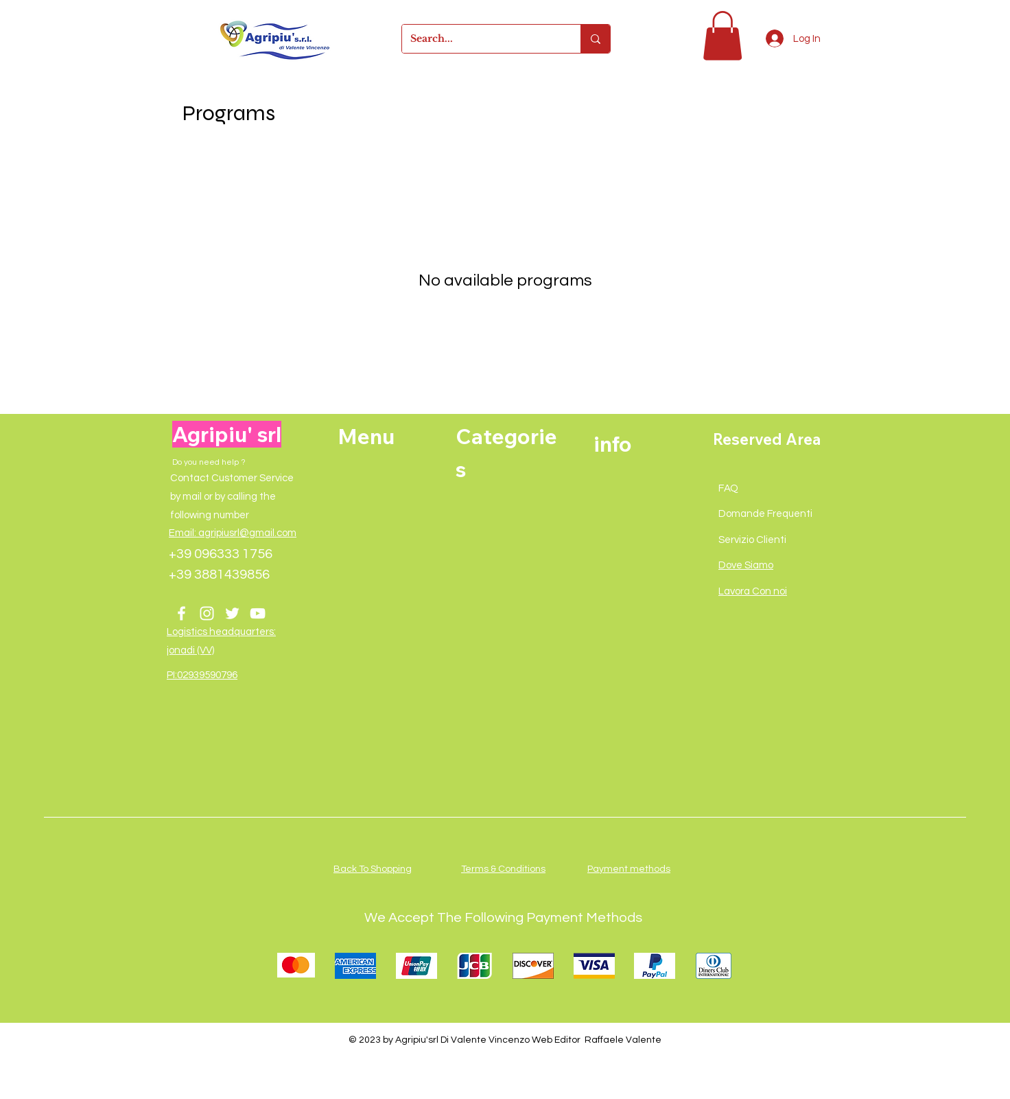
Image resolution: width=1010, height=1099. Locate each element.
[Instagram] (207, 613)
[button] (722, 35)
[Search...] (481, 39)
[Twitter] (232, 613)
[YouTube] (257, 613)
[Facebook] (181, 613)
